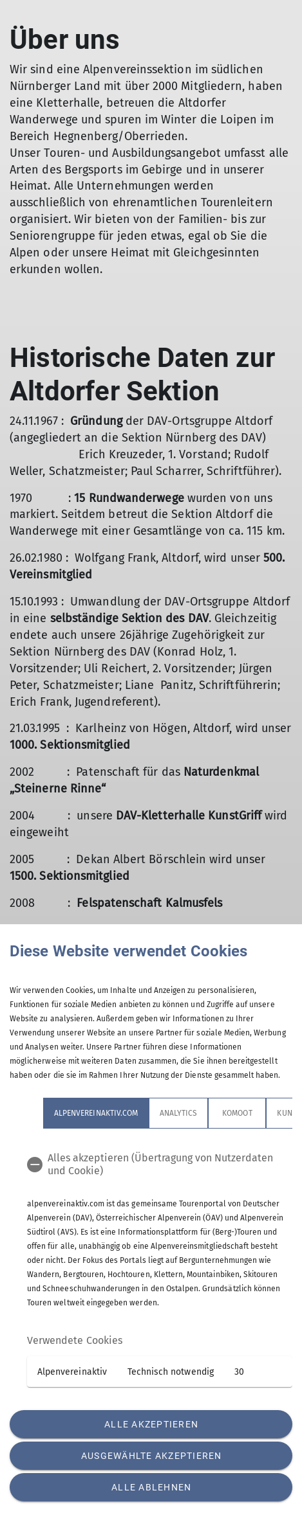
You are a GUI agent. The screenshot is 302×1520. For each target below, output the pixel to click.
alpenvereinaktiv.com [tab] (96, 1113)
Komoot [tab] (237, 1113)
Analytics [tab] (178, 1113)
